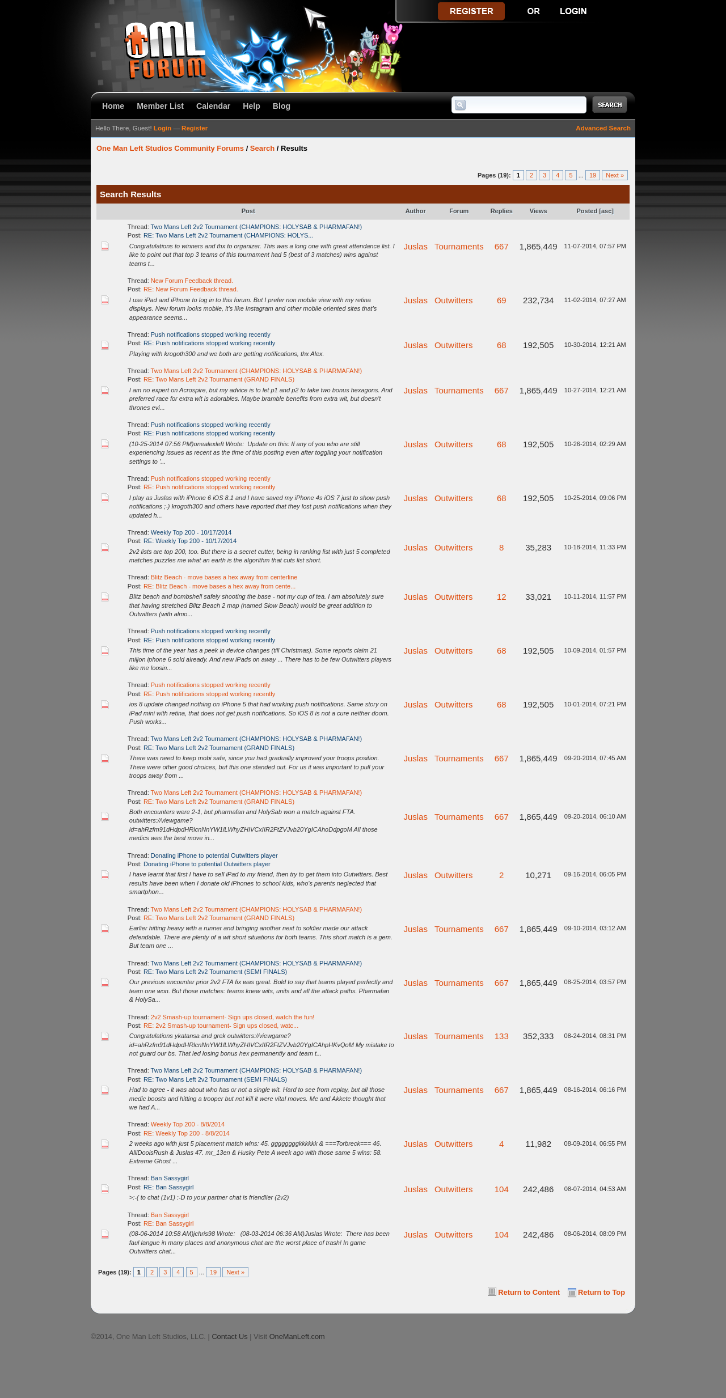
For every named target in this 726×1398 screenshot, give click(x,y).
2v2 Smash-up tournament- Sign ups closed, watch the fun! (233, 1017)
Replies (502, 210)
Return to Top (601, 1292)
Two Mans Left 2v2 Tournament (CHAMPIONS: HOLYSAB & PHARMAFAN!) (256, 226)
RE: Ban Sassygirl (168, 1187)
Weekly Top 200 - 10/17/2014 (191, 532)
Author (416, 210)
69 (501, 300)
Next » (615, 175)
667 (502, 246)
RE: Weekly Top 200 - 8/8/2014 (186, 1133)
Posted (587, 210)
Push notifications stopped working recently (211, 334)
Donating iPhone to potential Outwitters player (214, 855)
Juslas (415, 246)
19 (592, 175)
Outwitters (453, 300)
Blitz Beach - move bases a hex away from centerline (224, 577)
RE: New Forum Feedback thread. (190, 289)
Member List (160, 106)
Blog (281, 106)
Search (262, 148)
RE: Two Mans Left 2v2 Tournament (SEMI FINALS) (215, 971)
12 (501, 596)
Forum (458, 210)
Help (251, 106)
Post (248, 210)
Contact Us (229, 1336)
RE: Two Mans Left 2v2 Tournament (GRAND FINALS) (218, 379)
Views (538, 210)
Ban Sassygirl (170, 1178)
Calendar (213, 106)
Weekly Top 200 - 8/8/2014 (188, 1124)
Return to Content (529, 1292)
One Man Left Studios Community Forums (170, 148)
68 (501, 345)
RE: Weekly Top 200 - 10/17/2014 (190, 540)
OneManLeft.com (297, 1336)
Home (113, 106)
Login (162, 128)
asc (606, 210)
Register (195, 128)
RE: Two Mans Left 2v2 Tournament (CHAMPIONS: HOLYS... (228, 235)
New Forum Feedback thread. (192, 280)
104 (502, 1189)
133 (502, 1036)
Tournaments (459, 246)
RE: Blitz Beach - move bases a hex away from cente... (219, 586)
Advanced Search (603, 128)
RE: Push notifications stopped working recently (209, 343)
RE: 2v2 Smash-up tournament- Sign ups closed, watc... (220, 1025)
